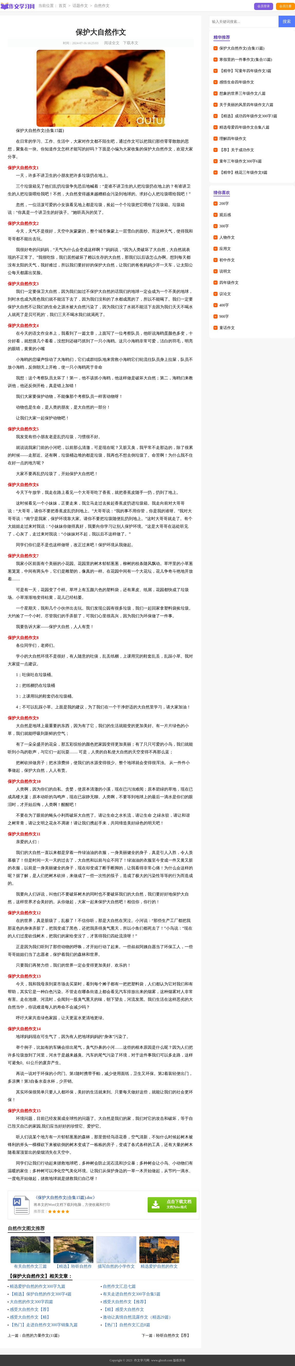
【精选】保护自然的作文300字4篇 (40, 1294)
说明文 (225, 271)
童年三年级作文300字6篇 (240, 161)
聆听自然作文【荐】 (173, 1335)
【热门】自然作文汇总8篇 (126, 1325)
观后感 (225, 215)
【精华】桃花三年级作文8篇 (243, 172)
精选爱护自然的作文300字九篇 (37, 1286)
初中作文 (227, 260)
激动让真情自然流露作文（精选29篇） (138, 1317)
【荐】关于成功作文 (236, 150)
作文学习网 (141, 1360)
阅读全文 (112, 43)
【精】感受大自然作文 (123, 1309)
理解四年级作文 (232, 139)
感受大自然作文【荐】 (30, 1309)
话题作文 (80, 6)
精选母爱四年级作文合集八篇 (244, 127)
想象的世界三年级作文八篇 (242, 93)
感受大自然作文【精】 (30, 1317)
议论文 (225, 294)
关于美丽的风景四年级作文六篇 (246, 105)
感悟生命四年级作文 (236, 82)
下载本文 (130, 43)
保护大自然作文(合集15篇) (241, 48)
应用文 (225, 249)
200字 (224, 203)
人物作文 (227, 237)
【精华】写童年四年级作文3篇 (245, 71)
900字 (224, 316)
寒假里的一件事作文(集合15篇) (245, 59)
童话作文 (227, 328)
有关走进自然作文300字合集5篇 (131, 1294)
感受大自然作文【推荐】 (125, 1302)
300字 (224, 226)
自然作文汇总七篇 (119, 1286)
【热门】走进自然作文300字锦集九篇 (44, 1325)
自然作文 (102, 6)
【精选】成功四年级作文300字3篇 (248, 116)
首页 (62, 6)
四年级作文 (229, 283)
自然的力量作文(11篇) (40, 1335)
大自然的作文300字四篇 (31, 1302)
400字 (224, 305)
